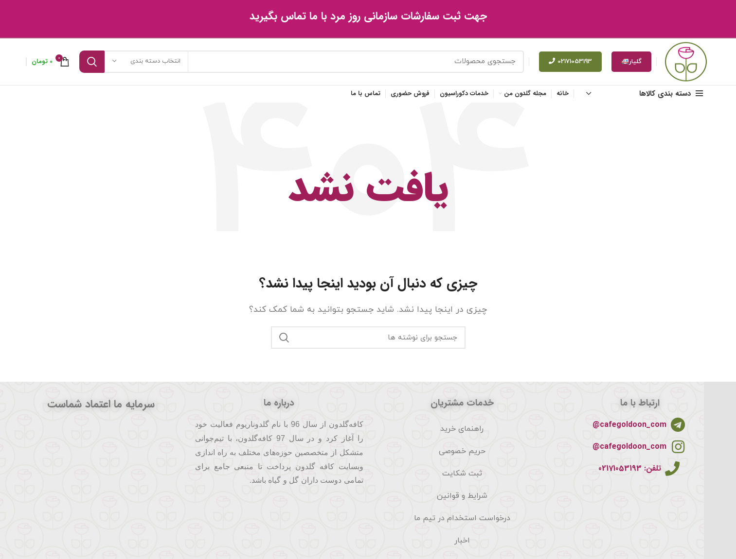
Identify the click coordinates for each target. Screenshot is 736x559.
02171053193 (570, 63)
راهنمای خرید (462, 433)
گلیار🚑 (631, 63)
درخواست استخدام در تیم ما (462, 522)
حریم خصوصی (462, 455)
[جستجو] (301, 63)
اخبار (462, 545)
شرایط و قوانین (462, 500)
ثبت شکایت (462, 478)
